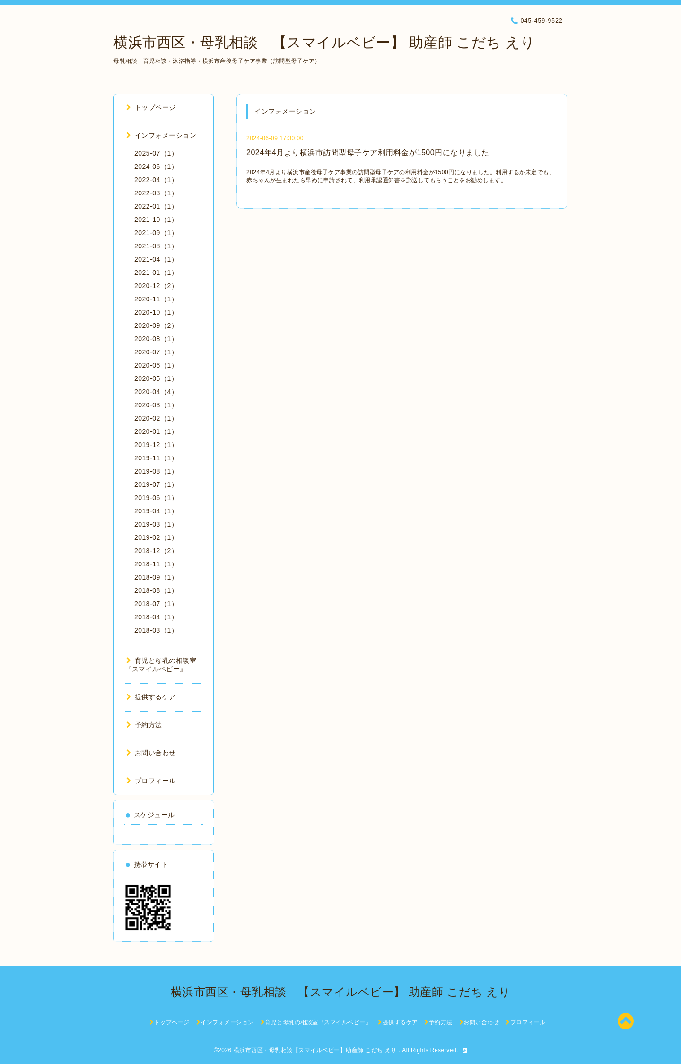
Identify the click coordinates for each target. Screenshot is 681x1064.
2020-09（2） (156, 325)
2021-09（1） (156, 233)
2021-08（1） (156, 246)
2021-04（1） (156, 259)
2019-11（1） (156, 458)
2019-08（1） (156, 471)
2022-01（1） (156, 206)
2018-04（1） (156, 617)
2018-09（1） (156, 577)
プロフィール (151, 780)
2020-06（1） (156, 365)
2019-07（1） (156, 484)
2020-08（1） (156, 339)
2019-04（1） (156, 511)
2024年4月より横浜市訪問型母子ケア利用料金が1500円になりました (367, 153)
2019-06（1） (156, 497)
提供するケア (151, 697)
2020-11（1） (156, 299)
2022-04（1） (156, 180)
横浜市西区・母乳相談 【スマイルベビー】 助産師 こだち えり (324, 42)
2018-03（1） (156, 630)
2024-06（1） (156, 166)
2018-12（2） (156, 550)
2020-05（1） (156, 378)
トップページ (151, 107)
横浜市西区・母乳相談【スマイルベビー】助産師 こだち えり (316, 1050)
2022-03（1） (156, 193)
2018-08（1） (156, 590)
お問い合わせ (151, 752)
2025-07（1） (156, 153)
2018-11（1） (156, 564)
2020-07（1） (156, 352)
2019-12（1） (156, 444)
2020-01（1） (156, 431)
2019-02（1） (156, 537)
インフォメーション (161, 135)
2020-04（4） (156, 392)
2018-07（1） (156, 603)
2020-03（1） (156, 405)
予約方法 (144, 725)
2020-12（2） (156, 286)
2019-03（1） (156, 524)
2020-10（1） (156, 312)
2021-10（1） (156, 219)
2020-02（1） (156, 418)
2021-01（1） (156, 272)
